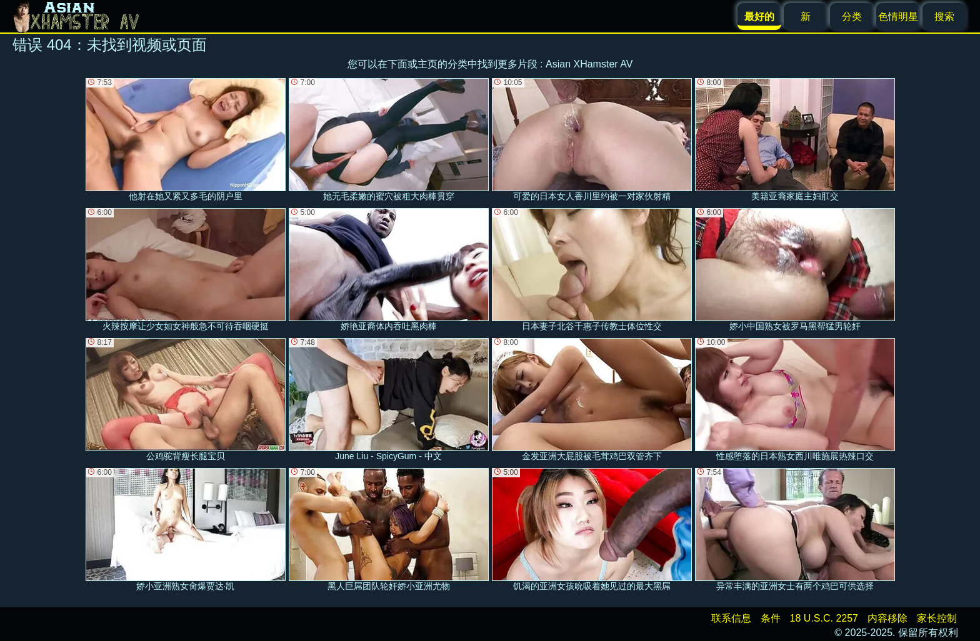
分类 (852, 16)
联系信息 (731, 618)
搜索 (944, 16)
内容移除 (888, 618)
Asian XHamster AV (589, 64)
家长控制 (937, 618)
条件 (771, 618)
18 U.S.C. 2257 (824, 618)
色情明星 (898, 16)
